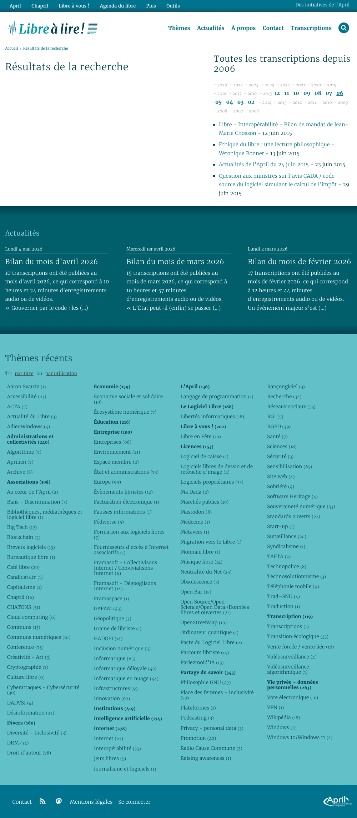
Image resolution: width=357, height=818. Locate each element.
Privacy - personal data (211, 728)
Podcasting (196, 718)
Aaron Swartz (26, 386)
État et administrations (126, 472)
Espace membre (116, 462)
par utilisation (61, 373)
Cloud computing (31, 617)
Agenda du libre (117, 6)
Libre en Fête (200, 436)
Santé (277, 436)
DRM (18, 742)
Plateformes (198, 708)
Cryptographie (27, 667)
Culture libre (26, 677)
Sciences (281, 446)
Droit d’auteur (29, 752)
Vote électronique (292, 697)
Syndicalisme (286, 546)
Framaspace (111, 598)
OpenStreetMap (203, 622)
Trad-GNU (283, 596)
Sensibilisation (289, 466)
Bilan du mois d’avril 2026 (51, 261)
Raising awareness (205, 758)
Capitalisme (24, 587)
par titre (24, 373)
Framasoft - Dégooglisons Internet (125, 586)
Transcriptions (311, 28)
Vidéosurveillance (292, 656)
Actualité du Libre (32, 416)
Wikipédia (283, 717)
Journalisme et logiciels (125, 769)
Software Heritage (292, 496)
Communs (23, 627)
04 (229, 102)
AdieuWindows (28, 426)
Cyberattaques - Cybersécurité (43, 690)
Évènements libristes (123, 492)
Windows (281, 727)
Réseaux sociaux (291, 406)
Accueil (11, 48)
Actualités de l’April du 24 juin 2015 (264, 164)
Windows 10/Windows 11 (299, 737)
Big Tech (22, 527)
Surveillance (286, 536)
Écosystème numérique (125, 412)
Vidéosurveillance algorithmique (288, 669)
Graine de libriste (118, 628)
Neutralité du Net (205, 572)
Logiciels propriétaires (211, 482)
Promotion (198, 738)
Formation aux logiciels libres (129, 534)
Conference (25, 647)
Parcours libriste (204, 652)
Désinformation (30, 713)
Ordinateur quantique (209, 632)
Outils (173, 6)
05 (218, 102)
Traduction (283, 606)
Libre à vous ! (74, 6)
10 (296, 93)
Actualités (210, 28)
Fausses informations (123, 512)
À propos (243, 28)
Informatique (115, 658)
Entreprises (112, 442)
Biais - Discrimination (37, 502)
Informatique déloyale (125, 668)
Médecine (195, 522)
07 (329, 93)
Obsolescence (199, 582)
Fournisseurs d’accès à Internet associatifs (131, 550)
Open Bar (195, 592)
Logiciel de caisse (204, 456)
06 (339, 93)
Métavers (194, 532)
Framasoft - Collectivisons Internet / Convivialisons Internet (125, 567)
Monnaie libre (200, 552)
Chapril (20, 597)
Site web (281, 476)
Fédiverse (109, 522)
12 (277, 93)
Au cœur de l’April (32, 492)
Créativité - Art (29, 657)
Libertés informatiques (212, 416)
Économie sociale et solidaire (128, 399)
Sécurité (280, 456)
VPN (275, 707)
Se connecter (134, 802)
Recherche (284, 396)
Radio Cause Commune (211, 748)
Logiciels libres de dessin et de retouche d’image (216, 469)
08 (318, 93)
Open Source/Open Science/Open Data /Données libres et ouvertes (214, 607)
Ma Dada (194, 492)
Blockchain (23, 537)
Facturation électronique (126, 502)
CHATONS (23, 607)
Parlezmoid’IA (201, 662)
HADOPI (108, 638)
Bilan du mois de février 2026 (299, 261)
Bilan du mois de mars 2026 (175, 261)
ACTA (17, 406)
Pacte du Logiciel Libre (211, 642)
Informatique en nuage (126, 678)
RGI (275, 416)
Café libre (23, 567)
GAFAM (108, 608)
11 (286, 93)
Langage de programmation (216, 396)
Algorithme (24, 452)
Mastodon (196, 512)
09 (306, 93)
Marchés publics (204, 502)
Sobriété (280, 486)
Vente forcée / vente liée (300, 646)
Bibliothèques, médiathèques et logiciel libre (44, 514)
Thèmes (179, 28)
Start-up (281, 526)
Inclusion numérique (122, 648)
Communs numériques (38, 637)
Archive (20, 472)
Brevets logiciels (31, 547)
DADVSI (20, 703)
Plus (150, 6)
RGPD (279, 426)
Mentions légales (91, 802)
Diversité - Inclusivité (37, 732)
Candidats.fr (25, 577)
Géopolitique (112, 618)
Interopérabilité (117, 748)
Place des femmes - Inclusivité (217, 695)
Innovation (112, 698)
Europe (107, 482)
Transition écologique (297, 636)
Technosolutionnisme (296, 576)
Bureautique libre (31, 557)
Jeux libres (110, 758)
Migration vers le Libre (210, 542)
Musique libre (201, 562)
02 (251, 102)
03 (240, 102)
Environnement (117, 452)
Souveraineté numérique (301, 506)
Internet (108, 738)
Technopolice (286, 566)
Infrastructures (116, 688)
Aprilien (20, 462)
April (15, 6)
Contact (272, 28)
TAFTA (279, 556)
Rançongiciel (286, 386)
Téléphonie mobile (293, 586)
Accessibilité (26, 396)
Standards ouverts (293, 516)
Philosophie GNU (205, 682)
